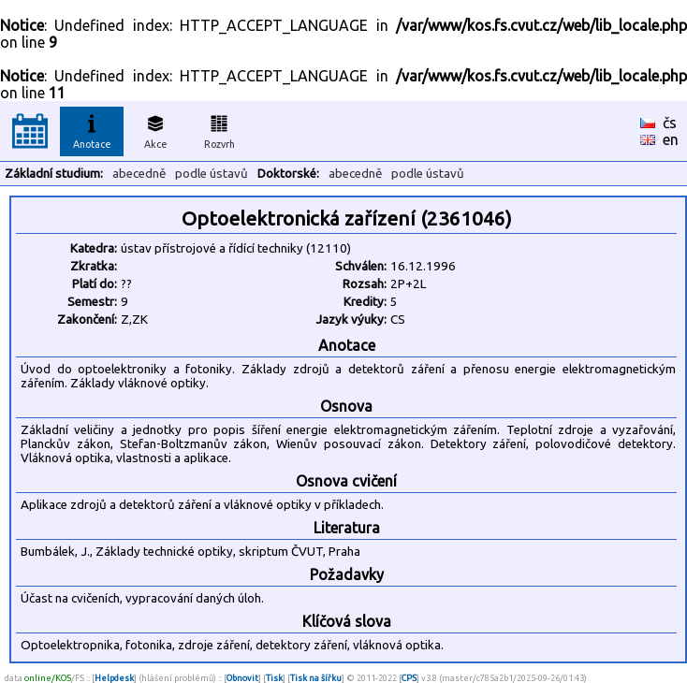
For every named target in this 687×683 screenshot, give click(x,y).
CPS (409, 678)
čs (670, 122)
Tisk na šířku (316, 678)
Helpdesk (114, 678)
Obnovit (242, 678)
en (671, 139)
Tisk (274, 678)
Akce (155, 129)
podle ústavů (211, 174)
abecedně (139, 174)
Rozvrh (219, 129)
